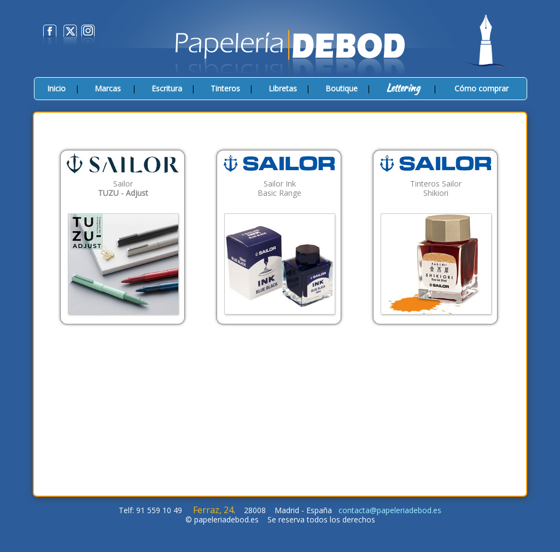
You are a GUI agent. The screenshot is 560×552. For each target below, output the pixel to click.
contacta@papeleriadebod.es (390, 510)
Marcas (108, 88)
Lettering (403, 87)
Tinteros (225, 88)
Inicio (56, 88)
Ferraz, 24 (213, 510)
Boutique (341, 88)
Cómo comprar (481, 88)
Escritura (166, 88)
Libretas (283, 88)
